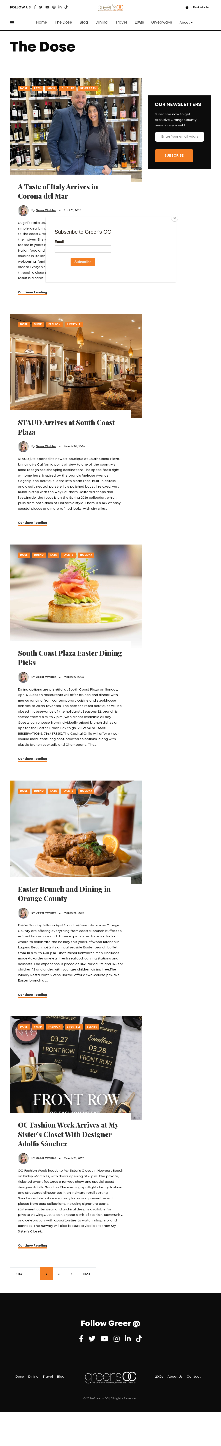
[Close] (174, 218)
